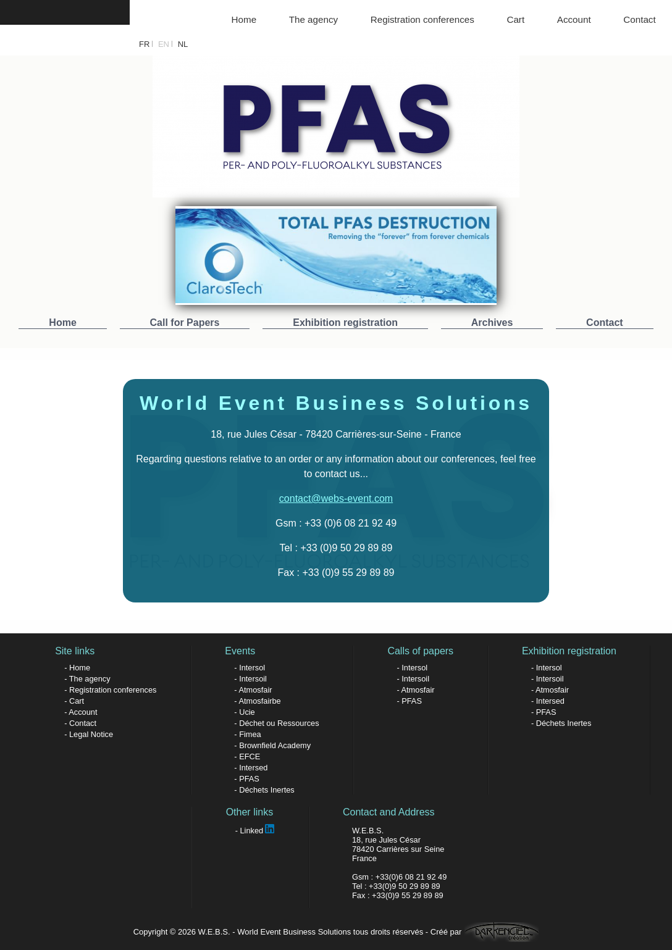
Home (244, 19)
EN (163, 44)
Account (574, 19)
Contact (639, 19)
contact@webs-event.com (336, 498)
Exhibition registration (345, 322)
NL (183, 44)
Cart (515, 19)
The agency (313, 19)
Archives (492, 322)
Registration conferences (422, 19)
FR (144, 44)
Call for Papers (185, 322)
